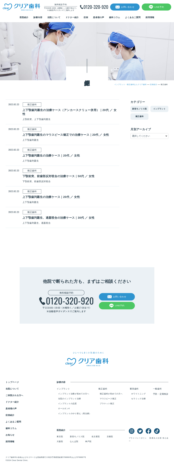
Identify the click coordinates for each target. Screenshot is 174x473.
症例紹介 (10, 416)
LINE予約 (156, 7)
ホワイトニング (138, 395)
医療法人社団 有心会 (158, 439)
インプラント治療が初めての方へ (73, 395)
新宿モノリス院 (139, 109)
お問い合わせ (124, 7)
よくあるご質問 (132, 17)
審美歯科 (134, 390)
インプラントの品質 (67, 405)
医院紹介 (24, 17)
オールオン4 (64, 410)
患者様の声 (98, 17)
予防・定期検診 (160, 395)
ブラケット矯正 (107, 405)
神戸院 (88, 443)
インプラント (159, 109)
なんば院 (74, 443)
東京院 (60, 438)
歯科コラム (114, 17)
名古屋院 (95, 438)
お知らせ (10, 436)
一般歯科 (157, 390)
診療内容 (37, 17)
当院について (54, 17)
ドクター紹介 (72, 17)
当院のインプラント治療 (69, 400)
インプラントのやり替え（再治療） (74, 415)
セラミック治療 (138, 400)
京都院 (110, 438)
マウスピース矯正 (108, 400)
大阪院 (60, 443)
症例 (86, 17)
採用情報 (150, 17)
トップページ (12, 383)
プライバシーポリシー (138, 441)
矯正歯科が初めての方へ (111, 395)
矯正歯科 (139, 117)
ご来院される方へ (14, 397)
